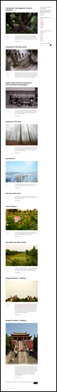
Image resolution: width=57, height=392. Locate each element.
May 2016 (42, 26)
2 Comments (7, 198)
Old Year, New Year (13, 193)
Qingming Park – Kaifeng (16, 278)
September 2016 (42, 24)
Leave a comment (8, 39)
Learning (7, 111)
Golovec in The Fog (13, 122)
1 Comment (7, 76)
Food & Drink (42, 34)
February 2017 (42, 22)
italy (8, 38)
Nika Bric (7, 388)
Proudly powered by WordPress (12, 388)
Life (6, 148)
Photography (9, 111)
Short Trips (8, 367)
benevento (7, 75)
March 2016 (42, 28)
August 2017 (42, 20)
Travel (8, 37)
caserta (6, 38)
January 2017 (42, 23)
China (6, 233)
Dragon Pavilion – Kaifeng (16, 320)
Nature (8, 148)
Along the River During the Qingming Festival (24, 306)
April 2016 (42, 27)
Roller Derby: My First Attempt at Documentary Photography (19, 84)
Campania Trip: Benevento (16, 47)
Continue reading (17, 41)
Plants (9, 148)
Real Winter (10, 158)
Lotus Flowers (11, 206)
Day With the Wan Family (16, 242)
